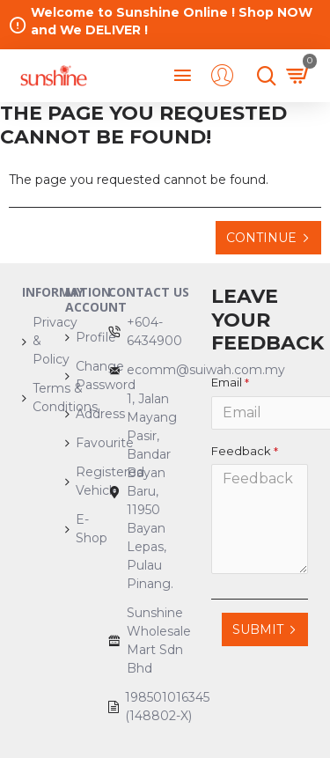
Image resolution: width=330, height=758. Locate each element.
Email (226, 382)
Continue (261, 238)
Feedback (241, 451)
